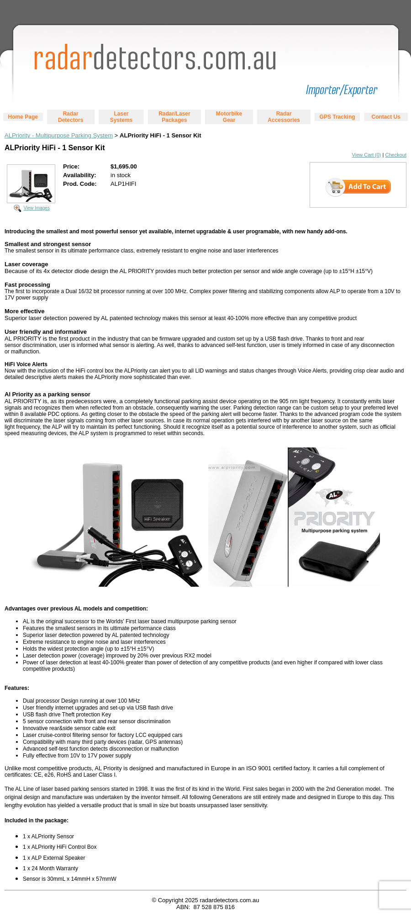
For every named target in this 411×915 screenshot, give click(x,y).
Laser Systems (121, 116)
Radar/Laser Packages (174, 116)
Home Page (23, 117)
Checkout (395, 155)
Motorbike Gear (229, 116)
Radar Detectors (70, 116)
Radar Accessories (284, 116)
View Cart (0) (366, 155)
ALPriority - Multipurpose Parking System (59, 135)
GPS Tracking (337, 117)
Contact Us (385, 117)
